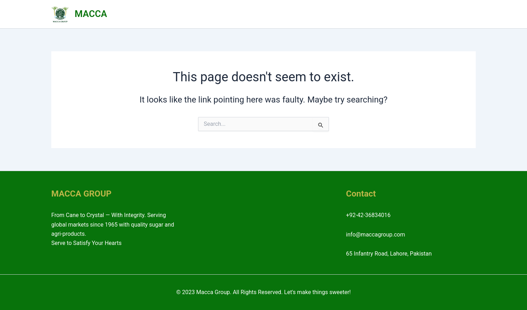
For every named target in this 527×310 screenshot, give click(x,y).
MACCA (91, 13)
